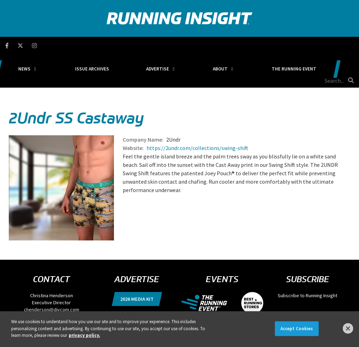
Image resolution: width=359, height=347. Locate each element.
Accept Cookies (296, 329)
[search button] (350, 45)
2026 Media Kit (137, 266)
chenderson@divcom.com (51, 276)
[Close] (348, 328)
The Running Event (272, 45)
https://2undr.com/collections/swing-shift (197, 114)
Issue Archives (120, 45)
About (215, 45)
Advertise (169, 45)
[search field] (324, 46)
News (70, 45)
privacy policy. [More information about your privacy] (84, 335)
